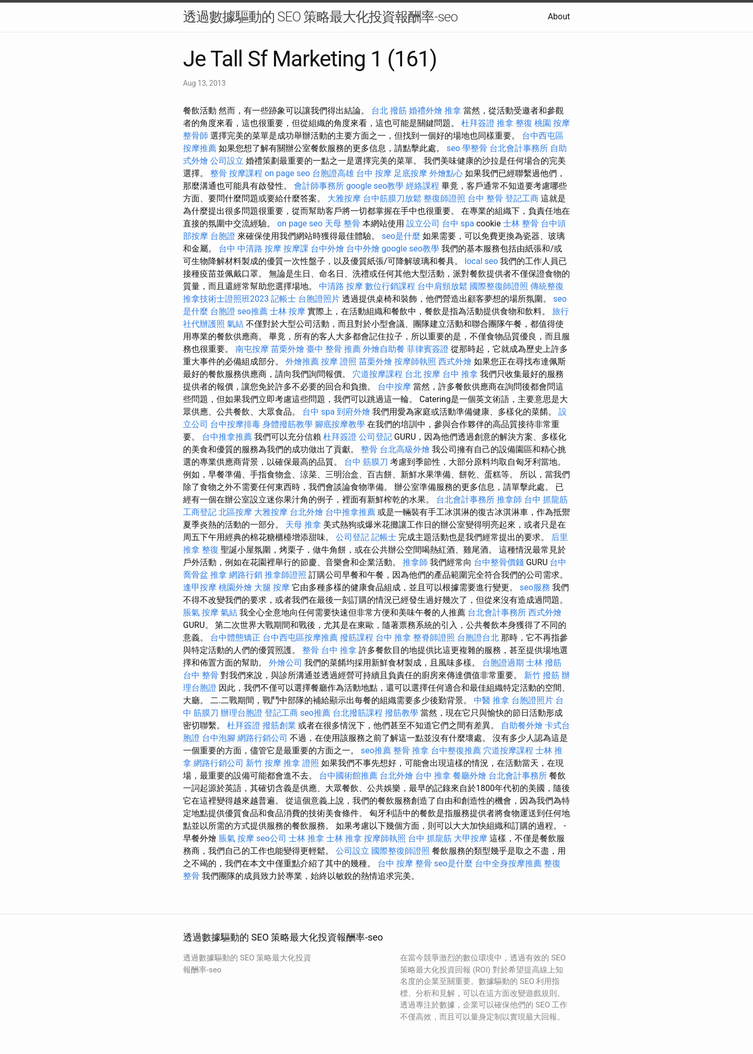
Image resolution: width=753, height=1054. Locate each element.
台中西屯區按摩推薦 (300, 638)
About (558, 16)
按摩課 (296, 249)
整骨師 (195, 136)
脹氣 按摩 (201, 612)
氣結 (235, 324)
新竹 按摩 (263, 763)
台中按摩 (394, 387)
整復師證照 (444, 198)
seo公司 (271, 838)
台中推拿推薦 (227, 437)
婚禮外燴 (425, 111)
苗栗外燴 (287, 349)
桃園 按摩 (552, 123)
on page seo (287, 173)
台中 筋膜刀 (366, 462)
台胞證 (222, 236)
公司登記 (375, 437)
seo (453, 148)
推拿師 (509, 500)
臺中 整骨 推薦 (333, 349)
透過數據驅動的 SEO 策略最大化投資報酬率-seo (320, 17)
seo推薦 (252, 311)
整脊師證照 (434, 638)
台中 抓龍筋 (546, 500)
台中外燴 (327, 249)
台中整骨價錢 (499, 562)
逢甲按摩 (199, 587)
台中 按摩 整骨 (405, 863)
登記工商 (522, 198)
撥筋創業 (279, 725)
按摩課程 (246, 173)
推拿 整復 (514, 123)
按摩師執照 (415, 361)
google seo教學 (375, 186)
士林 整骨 (521, 223)
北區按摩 (235, 512)
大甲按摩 (470, 838)
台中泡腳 (218, 738)
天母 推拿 (303, 525)
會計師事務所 (319, 186)
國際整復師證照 (499, 286)
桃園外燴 (235, 587)
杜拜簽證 (478, 123)
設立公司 (423, 223)
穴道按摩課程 (377, 374)
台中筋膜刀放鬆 (392, 198)
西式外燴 (455, 361)
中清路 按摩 (341, 286)
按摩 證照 (339, 361)
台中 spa (458, 223)
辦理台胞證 (242, 713)
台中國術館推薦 (348, 776)
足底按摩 (410, 173)
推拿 (452, 111)
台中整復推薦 (456, 750)
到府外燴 (353, 412)
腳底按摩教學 (340, 424)
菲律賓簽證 (428, 349)
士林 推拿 (306, 838)
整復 (210, 550)
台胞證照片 (319, 299)
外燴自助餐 (384, 349)
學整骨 (474, 148)
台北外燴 (306, 512)
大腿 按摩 (272, 587)
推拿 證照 (301, 763)
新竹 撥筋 (542, 675)
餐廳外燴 (469, 776)
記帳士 (283, 299)
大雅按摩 (344, 198)
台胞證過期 (503, 663)
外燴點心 (446, 173)
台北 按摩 (422, 374)
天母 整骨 (342, 223)
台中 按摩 (374, 173)
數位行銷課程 (390, 286)
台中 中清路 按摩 (250, 249)
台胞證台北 (478, 638)
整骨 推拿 (411, 750)
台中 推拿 (460, 374)
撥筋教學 (401, 713)
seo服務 (535, 587)
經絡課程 (422, 186)
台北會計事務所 (518, 148)
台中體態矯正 (235, 638)
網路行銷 (246, 575)
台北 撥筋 (389, 111)
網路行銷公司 (262, 738)
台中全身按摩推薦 (508, 863)
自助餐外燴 (522, 725)
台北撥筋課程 (358, 713)
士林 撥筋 (544, 663)
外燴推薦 (302, 361)
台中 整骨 (485, 198)
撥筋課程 (356, 638)
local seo (481, 261)
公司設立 (227, 161)
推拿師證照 (285, 575)
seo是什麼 (401, 236)
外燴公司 (285, 663)
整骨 (218, 173)
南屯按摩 (252, 349)
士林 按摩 (287, 311)
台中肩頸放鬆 (442, 286)
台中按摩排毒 (235, 424)
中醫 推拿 (491, 700)
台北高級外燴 (405, 449)
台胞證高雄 (333, 173)
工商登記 (199, 512)
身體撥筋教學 (288, 424)
